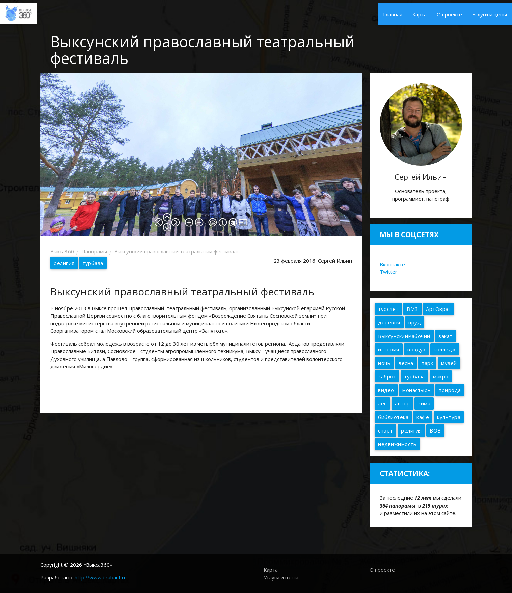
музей (449, 363)
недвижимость (397, 444)
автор (402, 403)
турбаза (92, 263)
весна (406, 363)
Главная (392, 14)
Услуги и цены (489, 14)
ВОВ (435, 430)
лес (382, 403)
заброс (387, 376)
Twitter (388, 271)
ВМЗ (412, 308)
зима (424, 403)
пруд (414, 322)
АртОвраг (438, 308)
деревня (389, 322)
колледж (445, 349)
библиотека (393, 417)
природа (450, 390)
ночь (384, 363)
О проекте (449, 14)
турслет (388, 308)
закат (445, 335)
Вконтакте (392, 264)
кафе (422, 417)
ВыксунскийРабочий (404, 335)
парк (427, 363)
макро (441, 376)
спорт (385, 430)
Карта (419, 14)
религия (64, 263)
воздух (416, 349)
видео (386, 390)
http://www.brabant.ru (101, 577)
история (388, 349)
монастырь (416, 390)
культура (448, 417)
